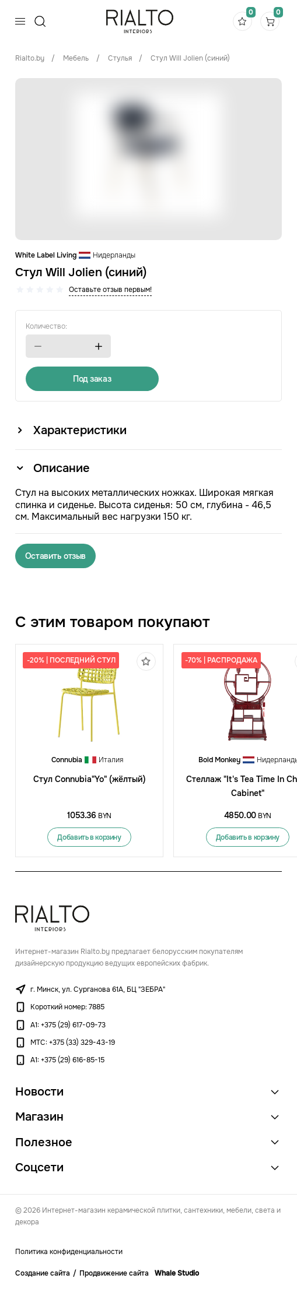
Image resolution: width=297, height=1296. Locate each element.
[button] (38, 346)
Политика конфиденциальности (69, 1251)
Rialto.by (29, 58)
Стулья (120, 58)
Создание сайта (42, 1273)
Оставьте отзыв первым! (110, 289)
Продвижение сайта (114, 1273)
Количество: (46, 326)
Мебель (76, 58)
